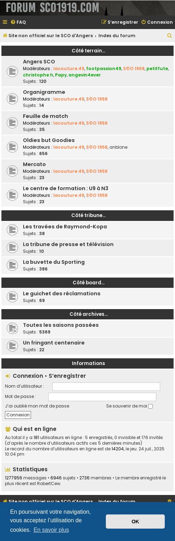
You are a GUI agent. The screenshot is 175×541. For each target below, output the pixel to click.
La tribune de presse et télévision (68, 244)
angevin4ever (84, 75)
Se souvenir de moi (129, 406)
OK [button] (135, 521)
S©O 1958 (134, 69)
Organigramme (44, 92)
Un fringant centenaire (54, 342)
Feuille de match (45, 116)
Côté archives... (89, 314)
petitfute (157, 69)
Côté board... (88, 282)
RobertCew (48, 483)
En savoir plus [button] (51, 530)
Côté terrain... (88, 50)
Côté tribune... (88, 215)
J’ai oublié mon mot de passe (37, 406)
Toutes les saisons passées (61, 325)
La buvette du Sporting (54, 262)
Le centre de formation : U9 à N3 (65, 188)
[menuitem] (18, 22)
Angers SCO (39, 61)
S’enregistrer (67, 376)
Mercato (34, 164)
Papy (61, 75)
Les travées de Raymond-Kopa (65, 226)
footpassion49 (103, 69)
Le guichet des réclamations (62, 293)
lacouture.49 (68, 69)
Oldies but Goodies (49, 140)
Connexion (28, 376)
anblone (118, 147)
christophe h (38, 75)
